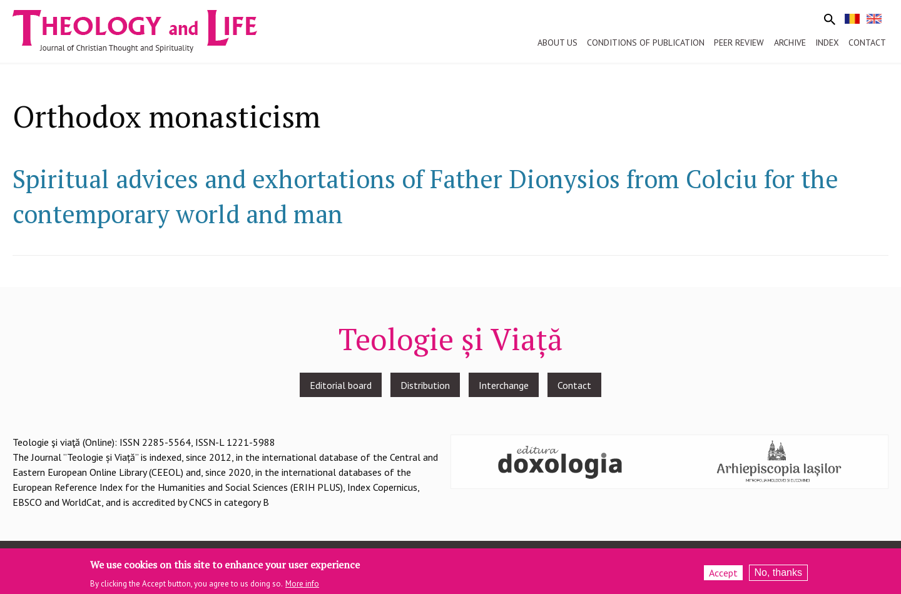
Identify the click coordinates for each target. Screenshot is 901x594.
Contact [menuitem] (867, 42)
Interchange (504, 385)
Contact (574, 385)
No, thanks (778, 576)
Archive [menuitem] (790, 42)
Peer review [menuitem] (739, 42)
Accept (723, 576)
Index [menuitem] (827, 42)
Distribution (425, 385)
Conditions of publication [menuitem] (646, 42)
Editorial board (341, 385)
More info (302, 587)
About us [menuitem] (557, 42)
